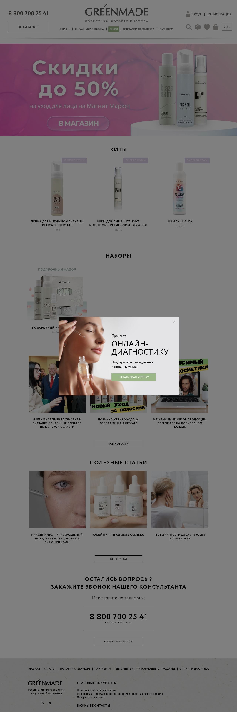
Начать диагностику (134, 377)
